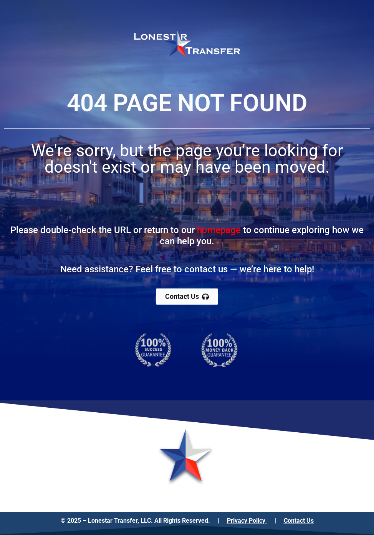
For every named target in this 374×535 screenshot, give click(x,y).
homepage (219, 230)
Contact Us (299, 520)
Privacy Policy (247, 520)
